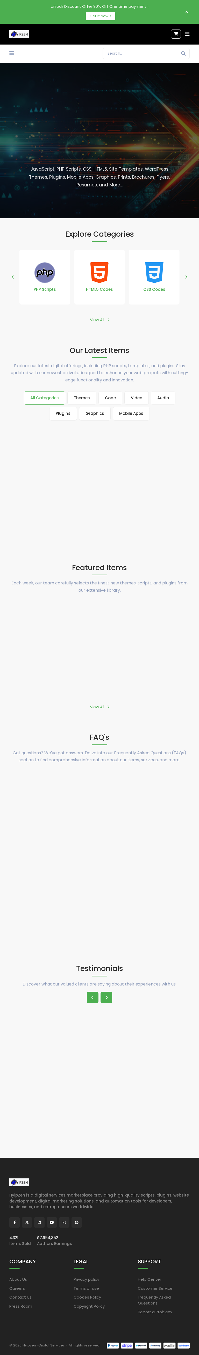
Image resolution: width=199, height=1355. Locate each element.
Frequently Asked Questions (154, 1300)
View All (99, 319)
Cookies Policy (87, 1297)
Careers (17, 1288)
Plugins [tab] (63, 413)
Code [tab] (110, 398)
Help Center (149, 1279)
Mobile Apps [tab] (131, 413)
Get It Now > (100, 16)
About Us (18, 1279)
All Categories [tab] (44, 398)
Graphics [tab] (95, 413)
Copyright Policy (89, 1306)
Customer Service (155, 1288)
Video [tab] (136, 398)
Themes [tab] (82, 398)
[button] (12, 277)
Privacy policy (86, 1279)
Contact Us (20, 1297)
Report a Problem (155, 1312)
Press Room (20, 1306)
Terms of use (86, 1288)
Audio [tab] (163, 398)
